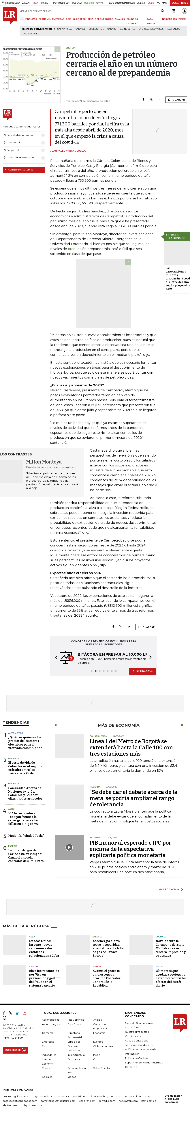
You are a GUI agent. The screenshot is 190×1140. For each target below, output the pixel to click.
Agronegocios (50, 1019)
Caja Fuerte (75, 1024)
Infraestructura (76, 1054)
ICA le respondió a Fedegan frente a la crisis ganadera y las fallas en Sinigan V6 (23, 819)
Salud (159, 966)
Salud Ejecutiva (102, 1068)
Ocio (96, 1059)
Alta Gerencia (76, 1019)
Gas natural (64, 29)
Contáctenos (133, 1036)
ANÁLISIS (120, 19)
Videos (72, 1076)
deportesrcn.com (33, 1105)
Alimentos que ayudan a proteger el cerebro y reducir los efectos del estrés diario (171, 978)
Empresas (48, 1041)
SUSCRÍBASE (180, 2)
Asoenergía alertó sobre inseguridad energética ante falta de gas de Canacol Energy (108, 948)
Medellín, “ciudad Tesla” (26, 835)
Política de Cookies (136, 1058)
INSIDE (182, 19)
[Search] (162, 11)
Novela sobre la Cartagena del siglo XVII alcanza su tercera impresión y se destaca (171, 948)
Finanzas (47, 1046)
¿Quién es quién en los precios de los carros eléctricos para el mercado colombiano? (25, 743)
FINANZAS (31, 19)
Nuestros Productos (137, 1031)
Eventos (98, 1041)
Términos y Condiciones (139, 1044)
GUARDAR (176, 99)
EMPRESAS (58, 19)
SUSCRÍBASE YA (143, 671)
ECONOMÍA (45, 19)
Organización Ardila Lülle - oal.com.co (173, 1098)
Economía (99, 1032)
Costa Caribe (96, 29)
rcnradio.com (107, 1100)
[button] (55, 658)
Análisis (97, 1019)
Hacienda (13, 758)
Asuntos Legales (51, 1024)
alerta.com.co (11, 1105)
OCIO (69, 19)
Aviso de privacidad (136, 1040)
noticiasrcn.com (128, 1100)
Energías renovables (151, 29)
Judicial (97, 966)
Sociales (47, 1076)
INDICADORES (169, 19)
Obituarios (74, 1059)
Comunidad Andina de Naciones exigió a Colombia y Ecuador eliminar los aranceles (25, 793)
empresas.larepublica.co (72, 1096)
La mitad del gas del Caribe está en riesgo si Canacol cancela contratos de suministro (26, 856)
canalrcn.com (87, 1100)
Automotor (15, 733)
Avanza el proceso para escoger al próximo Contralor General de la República (107, 978)
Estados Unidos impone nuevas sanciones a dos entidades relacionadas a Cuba (44, 948)
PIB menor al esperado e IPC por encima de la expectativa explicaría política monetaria (130, 849)
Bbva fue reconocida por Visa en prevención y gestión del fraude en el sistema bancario (44, 978)
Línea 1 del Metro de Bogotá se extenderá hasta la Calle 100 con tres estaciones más (131, 747)
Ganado (111, 29)
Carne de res (127, 29)
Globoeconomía (103, 1046)
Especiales (74, 1041)
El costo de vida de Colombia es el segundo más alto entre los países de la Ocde (25, 768)
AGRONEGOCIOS (104, 19)
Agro (11, 809)
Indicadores (49, 1054)
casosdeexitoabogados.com (20, 1100)
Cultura (161, 936)
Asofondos (173, 29)
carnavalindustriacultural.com (58, 1100)
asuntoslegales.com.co (16, 1096)
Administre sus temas (19, 169)
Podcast (47, 1068)
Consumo (48, 1032)
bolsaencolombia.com (137, 1096)
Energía (12, 846)
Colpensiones (31, 34)
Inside (96, 1054)
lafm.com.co (148, 1100)
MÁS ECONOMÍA (169, 889)
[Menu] (22, 18)
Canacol (80, 29)
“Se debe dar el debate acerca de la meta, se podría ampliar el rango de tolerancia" (133, 798)
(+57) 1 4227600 (13, 1037)
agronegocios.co (44, 1096)
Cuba (32, 936)
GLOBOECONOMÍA (83, 19)
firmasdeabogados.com (105, 1096)
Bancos (33, 966)
